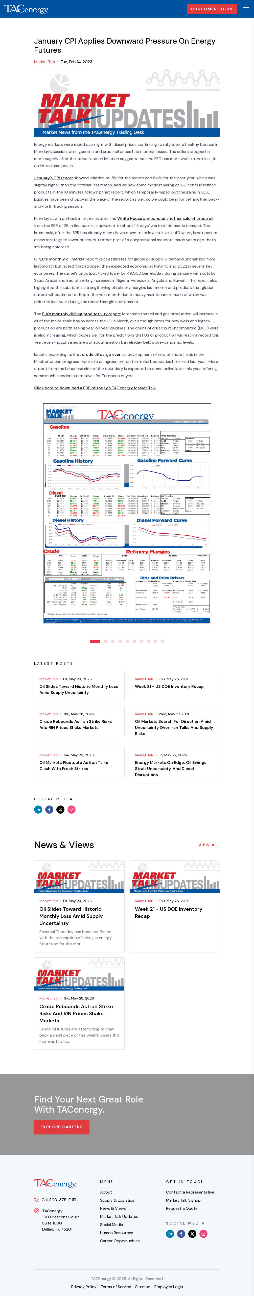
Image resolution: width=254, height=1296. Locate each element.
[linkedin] (38, 809)
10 (162, 641)
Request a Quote (182, 1208)
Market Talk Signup (183, 1200)
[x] (60, 809)
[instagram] (71, 809)
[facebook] (49, 809)
